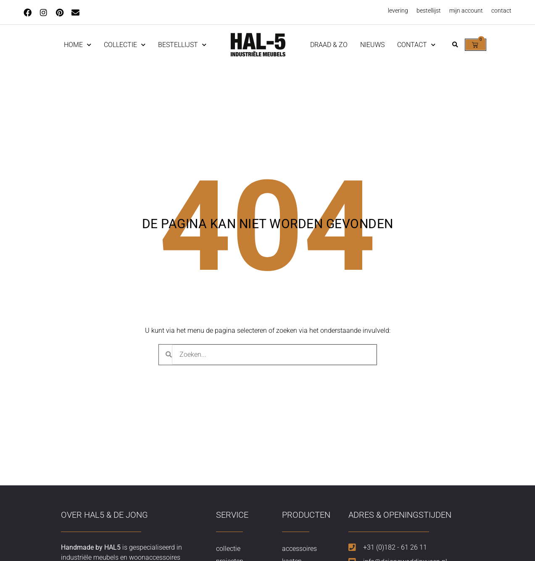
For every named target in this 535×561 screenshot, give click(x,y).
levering (398, 10)
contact (501, 10)
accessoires (299, 549)
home (77, 44)
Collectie (124, 44)
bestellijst (428, 10)
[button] (455, 45)
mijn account (466, 10)
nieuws (372, 45)
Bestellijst (182, 44)
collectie (228, 549)
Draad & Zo (329, 45)
